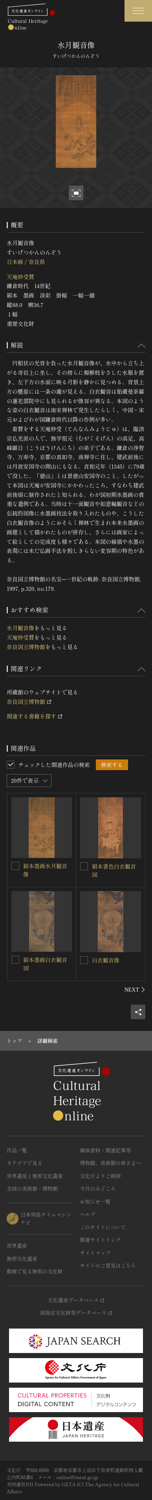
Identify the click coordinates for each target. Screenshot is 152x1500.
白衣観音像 (105, 960)
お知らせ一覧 (95, 1201)
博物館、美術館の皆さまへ (110, 1163)
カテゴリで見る (24, 1163)
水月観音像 (20, 628)
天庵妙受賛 (20, 277)
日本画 (15, 262)
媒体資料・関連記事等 (105, 1150)
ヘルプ (87, 1214)
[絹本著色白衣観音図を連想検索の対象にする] (84, 866)
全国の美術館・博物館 (32, 1188)
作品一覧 (17, 1150)
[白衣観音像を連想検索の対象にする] (84, 960)
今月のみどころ (98, 1188)
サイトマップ (95, 1252)
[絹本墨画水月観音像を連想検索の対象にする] (15, 866)
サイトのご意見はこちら (108, 1265)
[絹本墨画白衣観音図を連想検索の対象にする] (15, 960)
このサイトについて (103, 1227)
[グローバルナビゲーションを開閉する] (138, 11)
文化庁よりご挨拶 (100, 1176)
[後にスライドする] (135, 989)
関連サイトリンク (100, 1239)
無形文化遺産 (22, 1258)
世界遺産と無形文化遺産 (35, 1176)
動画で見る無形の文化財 (35, 1271)
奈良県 (36, 262)
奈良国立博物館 (26, 647)
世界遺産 (17, 1245)
